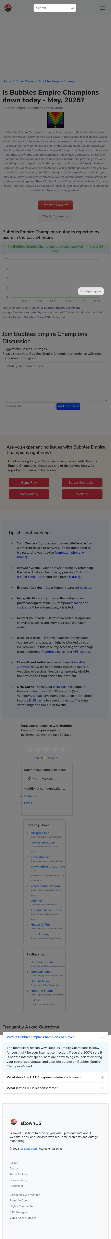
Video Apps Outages (23, 1218)
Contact (15, 1168)
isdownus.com (29, 1149)
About (13, 1163)
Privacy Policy (18, 1180)
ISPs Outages (18, 1212)
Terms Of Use (18, 1174)
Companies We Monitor (25, 1195)
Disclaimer (16, 1186)
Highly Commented (22, 1206)
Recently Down (19, 1200)
